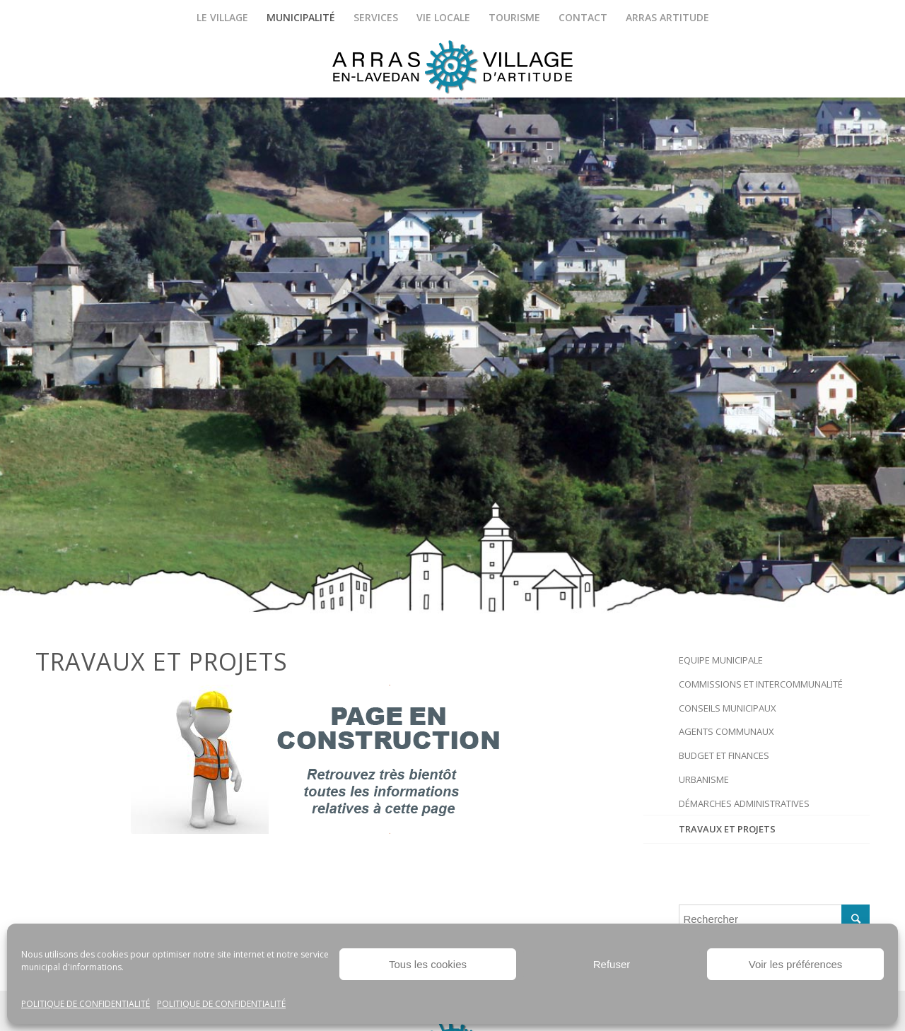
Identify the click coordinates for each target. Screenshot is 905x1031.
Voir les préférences (796, 964)
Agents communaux (726, 731)
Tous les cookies (428, 964)
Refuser (612, 964)
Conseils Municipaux (727, 708)
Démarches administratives (744, 803)
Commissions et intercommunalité (761, 684)
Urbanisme (704, 779)
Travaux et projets (727, 829)
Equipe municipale (721, 660)
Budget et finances (724, 755)
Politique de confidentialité (85, 1004)
